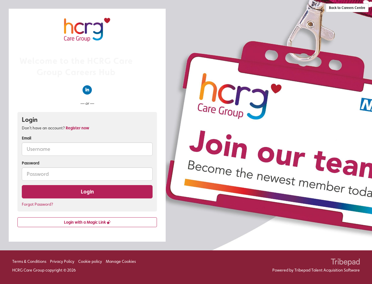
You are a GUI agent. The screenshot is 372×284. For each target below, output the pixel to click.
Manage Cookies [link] (121, 261)
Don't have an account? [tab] (55, 128)
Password (30, 163)
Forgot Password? (37, 204)
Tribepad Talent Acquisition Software (327, 270)
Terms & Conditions (29, 261)
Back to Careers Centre (347, 8)
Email (26, 138)
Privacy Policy (62, 261)
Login (87, 192)
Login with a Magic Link (87, 222)
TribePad (345, 262)
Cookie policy (90, 261)
